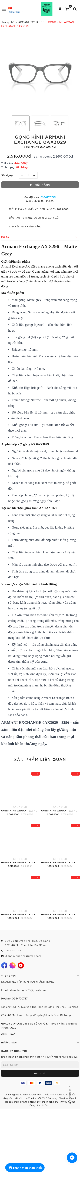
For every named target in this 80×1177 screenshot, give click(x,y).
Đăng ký (40, 1073)
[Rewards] (25, 1167)
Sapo (48, 1105)
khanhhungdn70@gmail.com (23, 955)
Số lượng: (7, 175)
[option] (40, 74)
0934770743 (48, 197)
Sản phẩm (40, 759)
